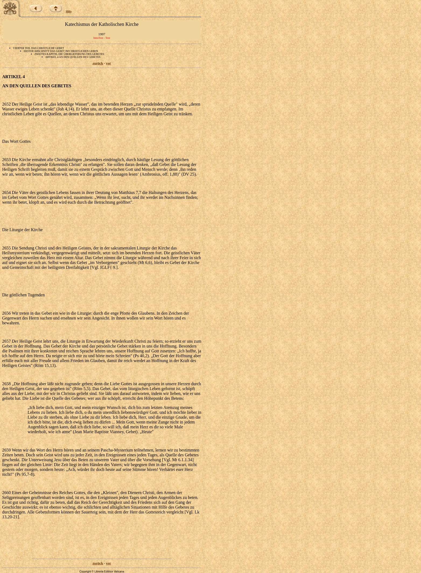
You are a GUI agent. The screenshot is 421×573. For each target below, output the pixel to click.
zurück (98, 63)
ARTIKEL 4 (13, 76)
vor (108, 63)
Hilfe (69, 11)
